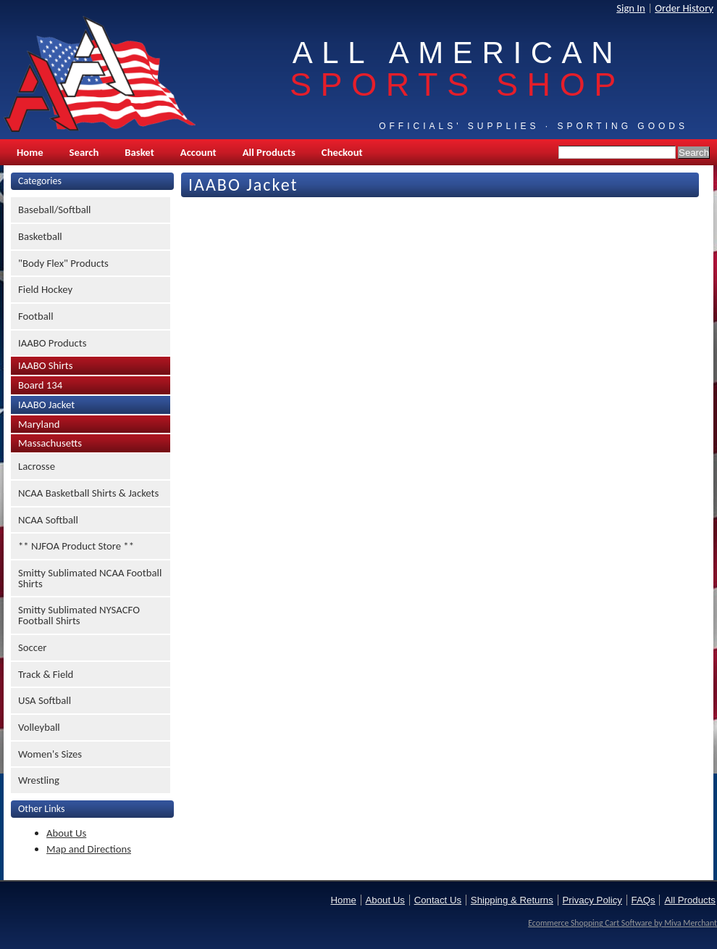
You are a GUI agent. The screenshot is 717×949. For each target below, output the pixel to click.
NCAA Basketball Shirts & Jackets (88, 493)
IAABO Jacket (46, 404)
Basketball (40, 236)
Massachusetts (50, 442)
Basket (139, 152)
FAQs (643, 900)
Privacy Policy (592, 900)
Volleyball (39, 727)
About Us (66, 833)
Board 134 (40, 384)
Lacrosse (36, 466)
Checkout (342, 152)
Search (84, 152)
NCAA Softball (48, 519)
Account (198, 152)
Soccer (32, 647)
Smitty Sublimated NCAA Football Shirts (90, 578)
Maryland (38, 424)
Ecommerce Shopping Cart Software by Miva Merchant (622, 923)
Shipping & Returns (512, 900)
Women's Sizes (50, 754)
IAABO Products (52, 342)
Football (36, 316)
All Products (269, 152)
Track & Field (45, 674)
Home (30, 152)
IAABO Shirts (45, 365)
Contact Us (437, 900)
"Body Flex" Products (63, 263)
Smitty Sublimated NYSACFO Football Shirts (79, 615)
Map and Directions (88, 848)
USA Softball (44, 700)
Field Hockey (45, 289)
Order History (684, 7)
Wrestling (38, 780)
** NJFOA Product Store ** (76, 545)
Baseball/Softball (54, 209)
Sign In (630, 7)
